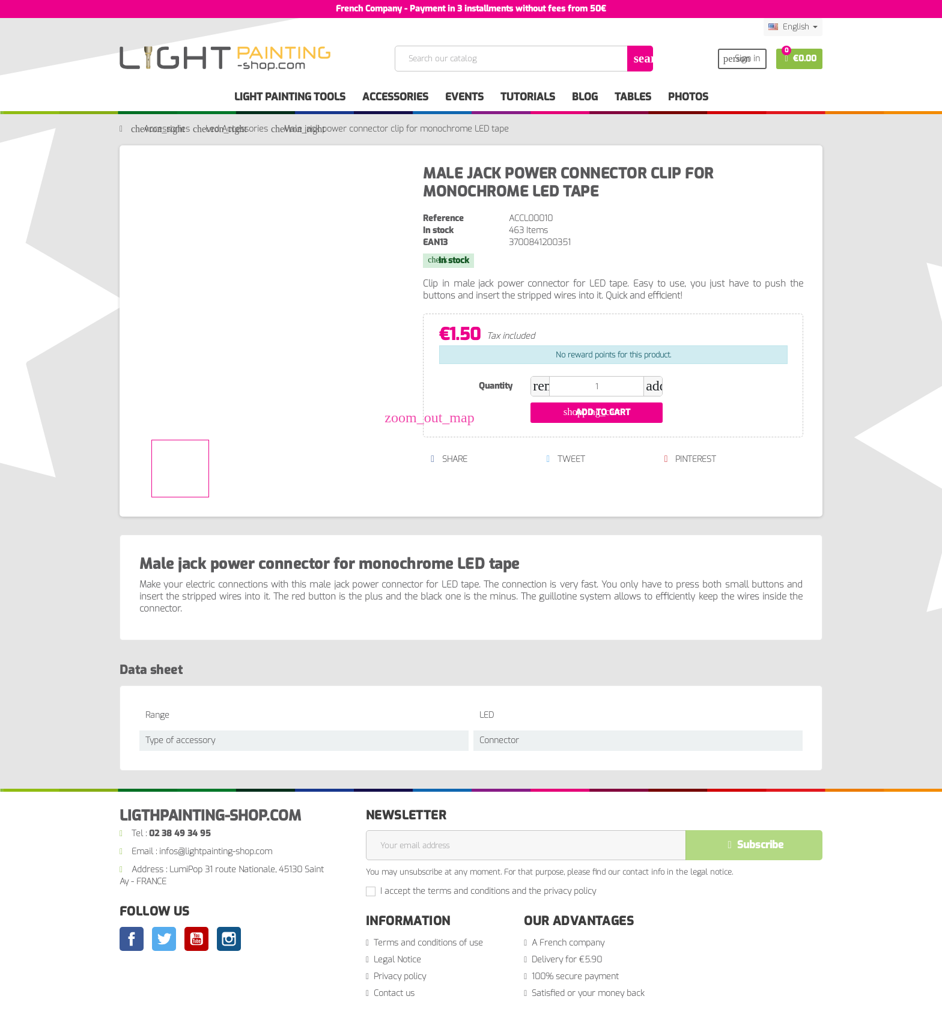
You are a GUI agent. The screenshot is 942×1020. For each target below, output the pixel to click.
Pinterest (690, 459)
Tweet (565, 459)
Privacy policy (400, 976)
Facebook (132, 939)
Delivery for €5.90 (567, 959)
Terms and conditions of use (428, 943)
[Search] (523, 58)
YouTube (196, 939)
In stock (438, 230)
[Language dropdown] (793, 27)
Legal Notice (397, 959)
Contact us (394, 993)
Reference (443, 218)
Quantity (495, 386)
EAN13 (435, 242)
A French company (568, 943)
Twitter (164, 939)
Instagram (229, 939)
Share (448, 459)
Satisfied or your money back (588, 993)
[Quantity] (596, 386)
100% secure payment (575, 976)
